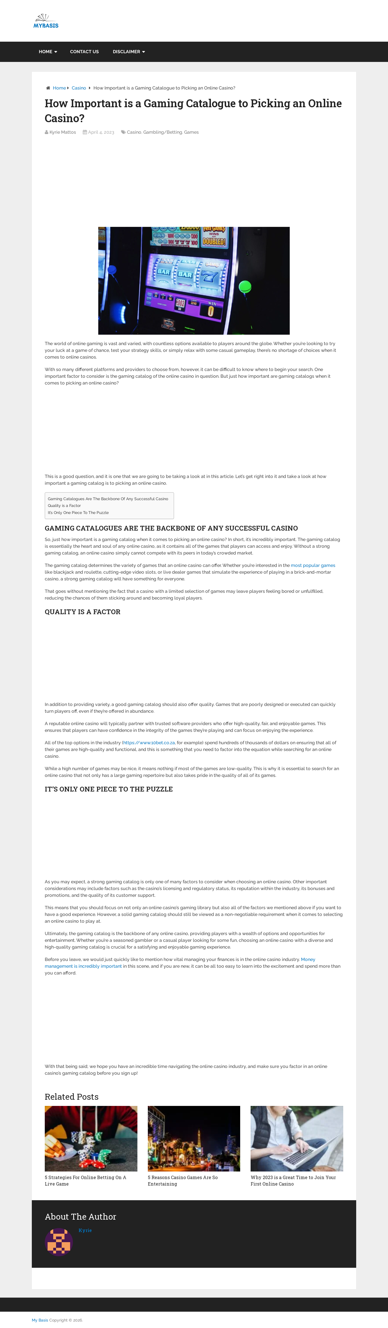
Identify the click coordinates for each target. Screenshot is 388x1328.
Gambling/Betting (162, 132)
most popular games (313, 565)
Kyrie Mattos (63, 132)
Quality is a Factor (64, 505)
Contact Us (84, 51)
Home (45, 51)
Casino (79, 88)
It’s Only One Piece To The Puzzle (78, 512)
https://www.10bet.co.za (149, 742)
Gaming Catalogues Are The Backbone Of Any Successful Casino (108, 498)
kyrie (85, 1230)
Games (191, 132)
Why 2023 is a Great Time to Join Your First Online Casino (293, 1180)
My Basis (40, 1320)
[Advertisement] (194, 183)
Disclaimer (126, 51)
